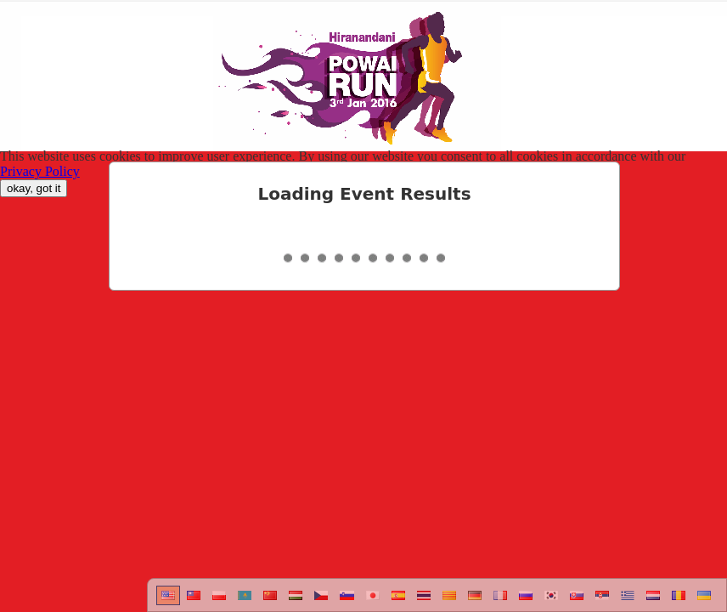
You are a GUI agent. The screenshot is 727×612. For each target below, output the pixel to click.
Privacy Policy (40, 171)
